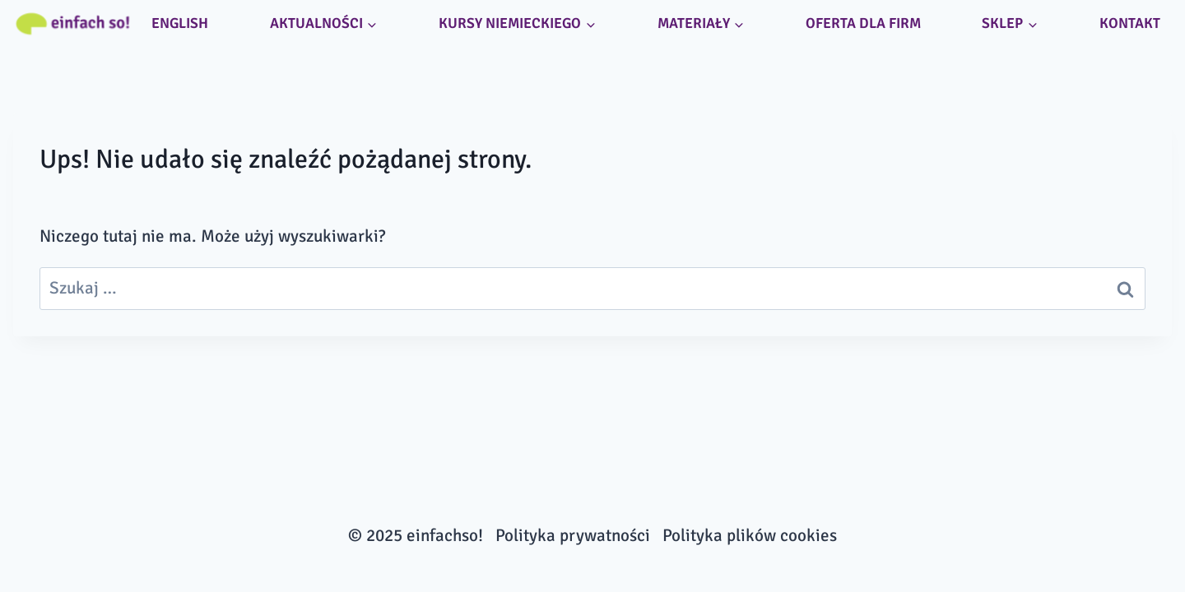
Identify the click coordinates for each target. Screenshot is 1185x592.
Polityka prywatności (572, 535)
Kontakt (1129, 23)
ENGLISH (179, 23)
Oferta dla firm (863, 23)
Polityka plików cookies (749, 535)
